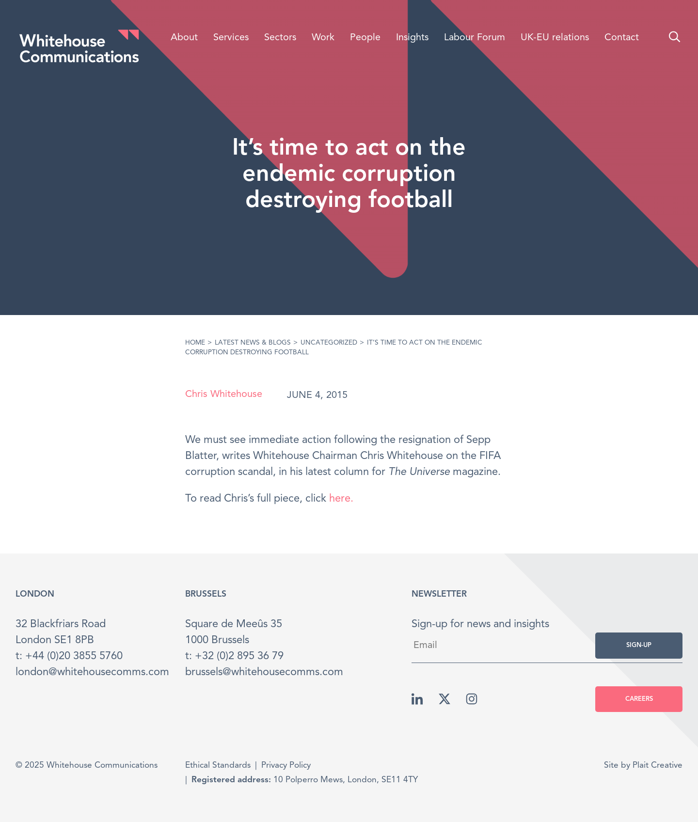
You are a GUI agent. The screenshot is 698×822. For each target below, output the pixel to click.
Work (323, 38)
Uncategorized (329, 343)
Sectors (280, 38)
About (184, 38)
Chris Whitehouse (223, 394)
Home (195, 343)
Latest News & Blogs (253, 343)
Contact (621, 38)
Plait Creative (657, 765)
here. (341, 498)
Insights (412, 38)
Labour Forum (474, 38)
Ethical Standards (218, 765)
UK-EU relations (555, 38)
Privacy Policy (286, 765)
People (365, 38)
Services (231, 38)
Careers (639, 699)
